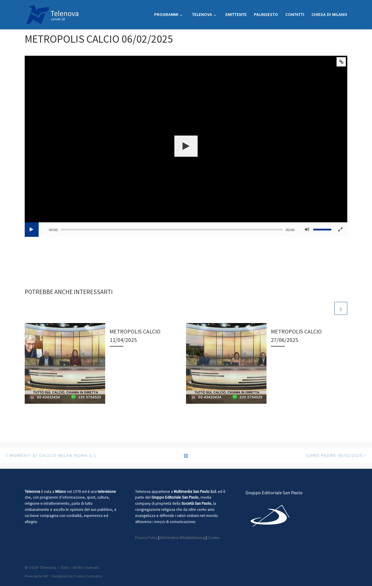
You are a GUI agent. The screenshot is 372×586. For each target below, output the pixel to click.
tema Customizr (90, 576)
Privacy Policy (146, 537)
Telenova (48, 567)
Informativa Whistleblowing (182, 537)
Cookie (213, 537)
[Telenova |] (52, 13)
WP (46, 576)
